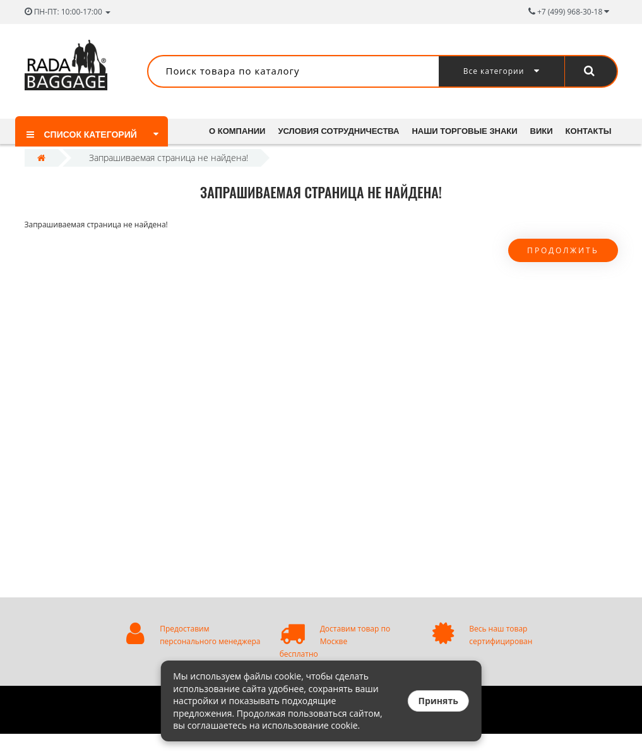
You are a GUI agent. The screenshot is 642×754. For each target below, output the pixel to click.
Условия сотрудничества (340, 131)
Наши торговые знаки (468, 131)
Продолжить (563, 270)
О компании (237, 131)
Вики (547, 131)
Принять (438, 701)
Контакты (232, 156)
